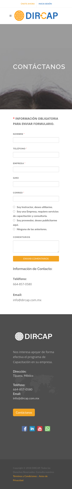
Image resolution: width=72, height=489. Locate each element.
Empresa (18, 163)
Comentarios (21, 237)
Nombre (18, 134)
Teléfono (19, 148)
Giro (16, 178)
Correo (18, 192)
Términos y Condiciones (25, 476)
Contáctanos (24, 412)
